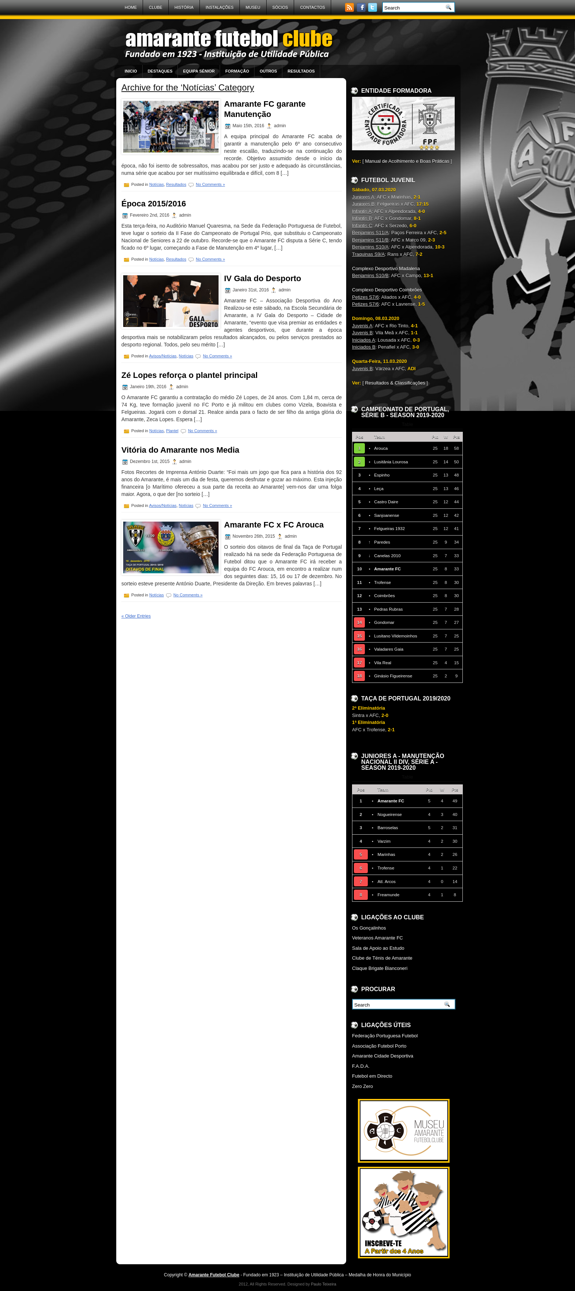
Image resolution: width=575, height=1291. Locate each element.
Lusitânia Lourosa (391, 461)
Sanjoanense (386, 515)
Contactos (312, 7)
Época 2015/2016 (153, 203)
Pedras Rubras (388, 609)
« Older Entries (136, 616)
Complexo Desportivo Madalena (386, 268)
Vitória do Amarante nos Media (180, 450)
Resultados (301, 71)
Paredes (382, 542)
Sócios (280, 7)
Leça (378, 488)
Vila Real (382, 662)
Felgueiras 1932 (389, 528)
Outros (268, 71)
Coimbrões (384, 595)
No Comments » (210, 184)
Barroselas (387, 827)
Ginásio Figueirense (393, 675)
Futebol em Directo (372, 1076)
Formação (237, 71)
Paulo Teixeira (323, 1284)
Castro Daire (386, 501)
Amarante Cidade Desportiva (382, 1056)
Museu (253, 7)
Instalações (220, 7)
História (184, 7)
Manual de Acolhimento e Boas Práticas (407, 161)
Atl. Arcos (386, 881)
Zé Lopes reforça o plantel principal (189, 375)
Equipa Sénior (199, 71)
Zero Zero (362, 1086)
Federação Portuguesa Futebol (385, 1035)
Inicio (131, 71)
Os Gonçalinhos (369, 928)
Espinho (381, 474)
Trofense (382, 582)
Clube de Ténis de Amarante (382, 958)
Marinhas (386, 854)
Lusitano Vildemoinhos (395, 635)
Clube (155, 7)
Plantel (172, 431)
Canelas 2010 (387, 555)
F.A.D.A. (361, 1066)
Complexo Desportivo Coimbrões (387, 290)
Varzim (384, 841)
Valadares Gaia (388, 649)
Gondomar (384, 622)
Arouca (381, 448)
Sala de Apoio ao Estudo (378, 948)
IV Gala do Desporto (262, 278)
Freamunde (388, 894)
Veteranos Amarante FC (377, 938)
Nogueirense (389, 814)
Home (131, 7)
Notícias (156, 184)
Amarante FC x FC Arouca (274, 524)
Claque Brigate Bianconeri (379, 968)
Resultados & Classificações (395, 383)
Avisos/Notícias (162, 356)
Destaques (160, 71)
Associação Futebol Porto (379, 1046)
